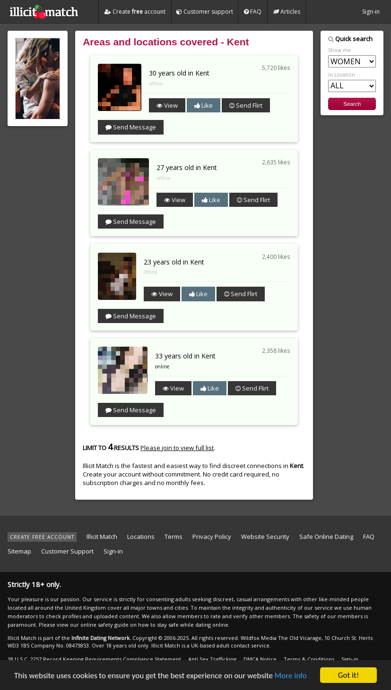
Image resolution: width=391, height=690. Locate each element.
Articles (286, 12)
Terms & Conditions (309, 659)
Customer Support (67, 551)
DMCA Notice (260, 659)
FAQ (252, 12)
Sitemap (19, 551)
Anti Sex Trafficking (212, 659)
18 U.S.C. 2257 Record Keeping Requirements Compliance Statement (94, 659)
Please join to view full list (177, 447)
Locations (141, 536)
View (167, 105)
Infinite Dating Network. (101, 637)
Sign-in (371, 12)
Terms (173, 536)
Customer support (204, 12)
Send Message (130, 127)
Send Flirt (245, 105)
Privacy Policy (211, 536)
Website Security (265, 536)
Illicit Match (102, 536)
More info (291, 676)
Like (203, 105)
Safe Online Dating (326, 536)
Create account (134, 12)
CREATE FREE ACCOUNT (42, 537)
